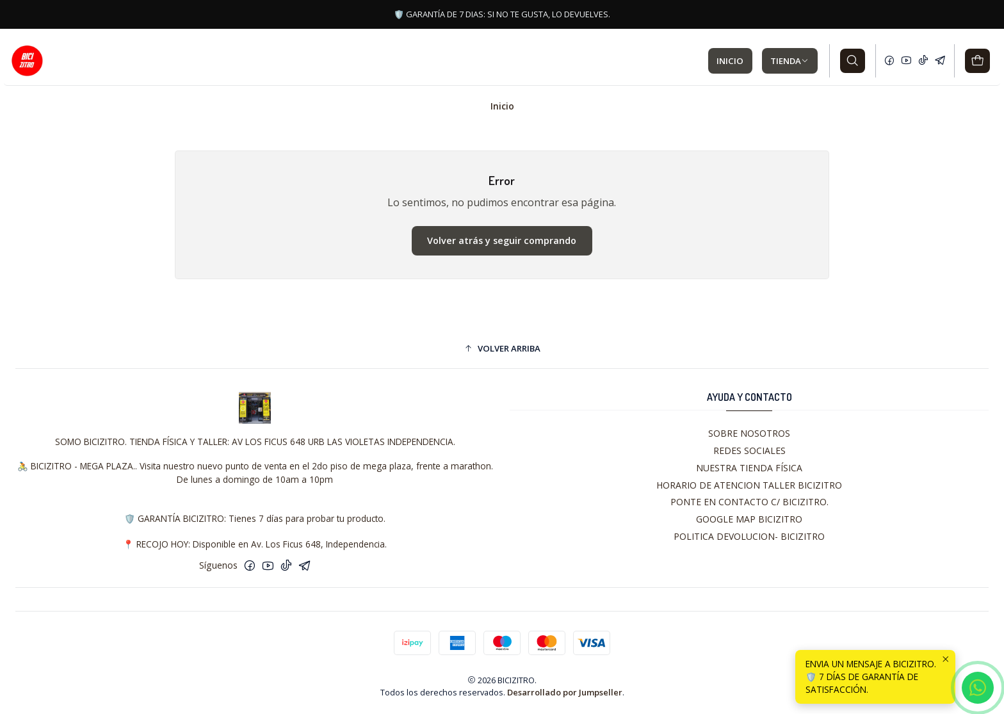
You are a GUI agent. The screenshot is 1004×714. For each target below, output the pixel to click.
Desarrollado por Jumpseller (564, 692)
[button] (502, 348)
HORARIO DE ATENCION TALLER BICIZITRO (749, 485)
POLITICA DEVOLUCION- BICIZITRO (749, 536)
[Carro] (977, 61)
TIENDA (789, 61)
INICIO (730, 61)
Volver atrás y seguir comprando (501, 240)
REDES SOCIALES (749, 450)
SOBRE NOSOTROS (749, 433)
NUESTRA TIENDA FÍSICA (749, 468)
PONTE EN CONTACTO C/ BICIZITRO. (749, 502)
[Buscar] (853, 61)
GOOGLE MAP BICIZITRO (749, 519)
